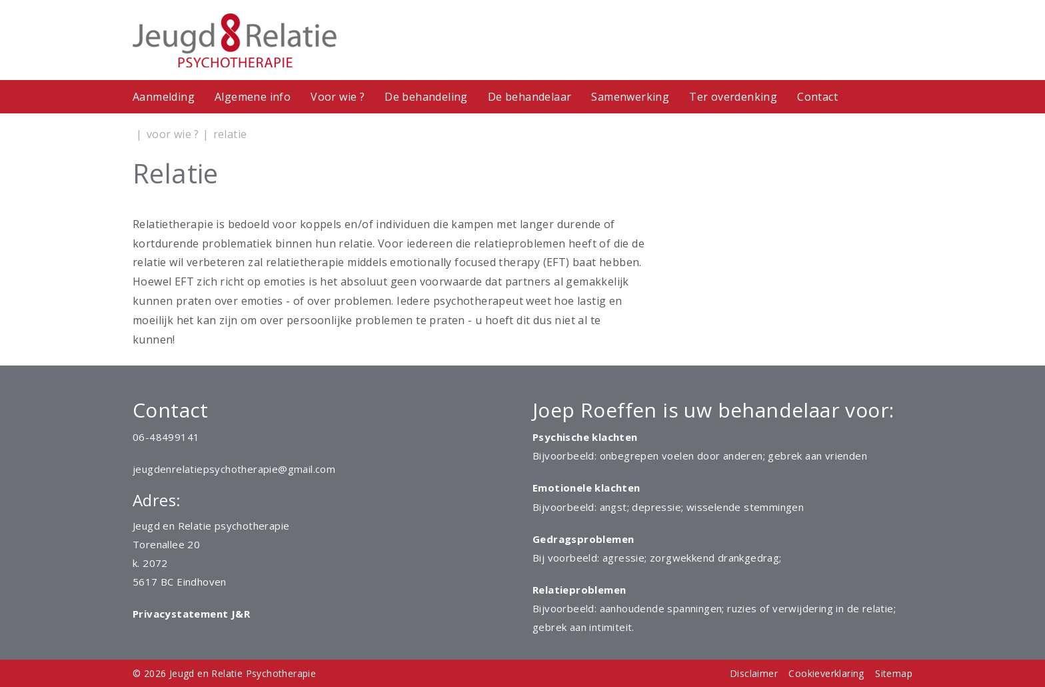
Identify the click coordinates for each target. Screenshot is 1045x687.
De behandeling (426, 96)
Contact (817, 96)
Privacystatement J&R (191, 613)
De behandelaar (530, 96)
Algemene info (253, 96)
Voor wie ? (338, 96)
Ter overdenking (733, 96)
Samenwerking (630, 96)
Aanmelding (164, 96)
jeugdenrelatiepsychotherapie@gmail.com (234, 469)
